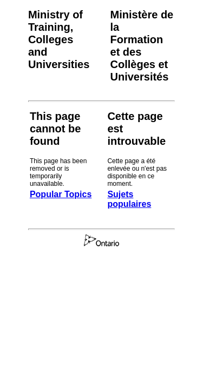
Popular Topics (60, 194)
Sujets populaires (129, 199)
